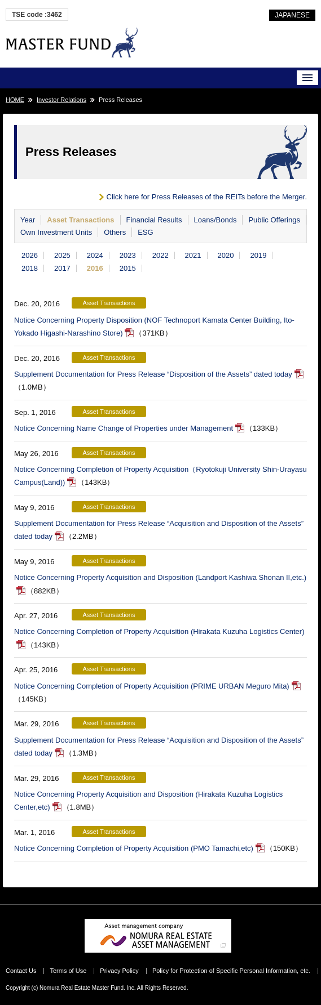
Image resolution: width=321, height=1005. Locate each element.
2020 (226, 255)
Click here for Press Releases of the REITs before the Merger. (207, 197)
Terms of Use (68, 970)
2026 (29, 255)
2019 (258, 255)
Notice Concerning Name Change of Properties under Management (123, 428)
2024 (95, 255)
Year (27, 220)
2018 (29, 268)
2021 (193, 255)
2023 (128, 255)
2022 (160, 255)
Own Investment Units (56, 232)
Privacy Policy (119, 970)
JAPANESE (292, 15)
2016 (95, 268)
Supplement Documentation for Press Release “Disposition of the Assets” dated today (153, 374)
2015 (128, 268)
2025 (62, 255)
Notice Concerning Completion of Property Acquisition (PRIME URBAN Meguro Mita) (151, 686)
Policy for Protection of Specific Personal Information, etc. (231, 970)
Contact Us (21, 970)
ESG (145, 232)
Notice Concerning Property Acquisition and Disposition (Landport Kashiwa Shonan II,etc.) (160, 577)
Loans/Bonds (215, 220)
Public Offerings (274, 220)
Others (115, 232)
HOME (15, 99)
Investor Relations (61, 99)
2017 (62, 268)
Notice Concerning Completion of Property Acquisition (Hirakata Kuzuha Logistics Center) (159, 631)
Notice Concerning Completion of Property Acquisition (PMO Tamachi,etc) (133, 848)
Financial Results (154, 220)
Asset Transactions (80, 220)
